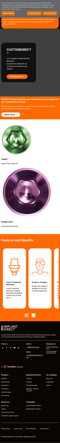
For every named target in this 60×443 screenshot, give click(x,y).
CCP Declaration (31, 429)
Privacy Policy (5, 429)
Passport (29, 382)
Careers (48, 385)
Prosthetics (5, 389)
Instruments (5, 395)
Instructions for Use (7, 412)
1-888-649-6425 (32, 347)
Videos (3, 409)
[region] (30, 8)
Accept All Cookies (34, 13)
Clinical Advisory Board (33, 405)
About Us (49, 378)
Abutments (5, 385)
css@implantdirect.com (34, 356)
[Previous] (26, 315)
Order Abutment (16, 76)
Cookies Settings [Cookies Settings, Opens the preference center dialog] (8, 13)
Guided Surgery (6, 392)
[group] (14, 278)
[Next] (33, 315)
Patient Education (32, 385)
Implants (4, 378)
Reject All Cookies (50, 13)
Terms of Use (18, 429)
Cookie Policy (44, 429)
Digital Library (9, 115)
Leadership (49, 382)
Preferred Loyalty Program (9, 416)
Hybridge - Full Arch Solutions (32, 390)
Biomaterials (5, 382)
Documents (5, 405)
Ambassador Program (33, 409)
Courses (29, 378)
